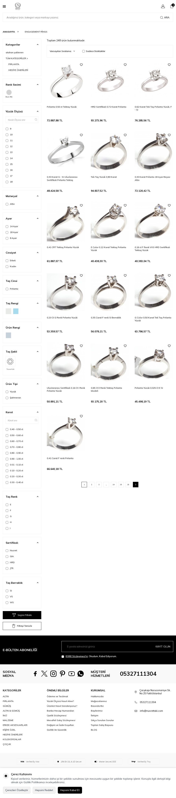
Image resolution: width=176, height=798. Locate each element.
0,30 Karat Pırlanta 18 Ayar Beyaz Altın (152, 178)
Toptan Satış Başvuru (102, 734)
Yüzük (11, 391)
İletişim (94, 725)
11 (9, 140)
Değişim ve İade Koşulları (60, 734)
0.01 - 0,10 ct (14, 464)
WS (10, 602)
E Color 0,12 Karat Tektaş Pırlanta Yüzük (108, 249)
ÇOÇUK (7, 753)
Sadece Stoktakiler (93, 51)
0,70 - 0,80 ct (14, 447)
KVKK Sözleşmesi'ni (77, 656)
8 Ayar (11, 238)
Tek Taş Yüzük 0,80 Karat (104, 177)
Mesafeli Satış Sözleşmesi (61, 729)
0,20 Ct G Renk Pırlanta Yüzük (62, 317)
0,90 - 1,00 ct (14, 458)
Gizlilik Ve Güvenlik (56, 739)
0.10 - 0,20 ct (14, 470)
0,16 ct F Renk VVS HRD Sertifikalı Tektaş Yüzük (152, 249)
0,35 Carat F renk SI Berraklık (106, 317)
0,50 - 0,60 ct (14, 435)
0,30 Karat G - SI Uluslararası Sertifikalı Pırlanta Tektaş (62, 178)
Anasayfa (9, 31)
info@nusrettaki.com (151, 720)
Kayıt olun (163, 646)
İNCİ (5, 725)
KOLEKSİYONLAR (12, 749)
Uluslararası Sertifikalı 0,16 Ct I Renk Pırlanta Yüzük (66, 389)
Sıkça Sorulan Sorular (102, 729)
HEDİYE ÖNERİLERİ (18, 70)
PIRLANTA (13, 64)
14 (9, 158)
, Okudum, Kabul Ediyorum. (89, 656)
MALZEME (8, 729)
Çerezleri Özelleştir (16, 790)
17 (9, 175)
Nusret (11, 550)
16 (9, 170)
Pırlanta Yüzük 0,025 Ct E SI (149, 388)
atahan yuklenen (14, 52)
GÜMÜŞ (7, 715)
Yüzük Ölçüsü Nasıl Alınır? (60, 710)
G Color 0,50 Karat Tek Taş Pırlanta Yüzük (153, 319)
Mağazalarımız (99, 710)
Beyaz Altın (9, 94)
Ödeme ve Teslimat (57, 705)
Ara (164, 17)
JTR (9, 568)
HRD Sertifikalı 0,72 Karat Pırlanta (108, 106)
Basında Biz (97, 715)
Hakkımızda (97, 705)
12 (9, 146)
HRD (10, 562)
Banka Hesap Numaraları (60, 720)
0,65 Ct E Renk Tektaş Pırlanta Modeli (106, 389)
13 (9, 152)
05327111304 (138, 678)
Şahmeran (13, 397)
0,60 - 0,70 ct (14, 441)
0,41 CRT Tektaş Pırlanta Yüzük (63, 247)
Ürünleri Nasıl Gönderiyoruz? (62, 715)
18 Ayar (12, 232)
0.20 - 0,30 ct (14, 476)
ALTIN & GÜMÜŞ (11, 720)
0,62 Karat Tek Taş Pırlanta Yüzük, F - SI (153, 108)
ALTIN (6, 705)
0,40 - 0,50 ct (14, 429)
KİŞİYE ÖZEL (9, 739)
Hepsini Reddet (44, 790)
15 (9, 164)
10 (9, 134)
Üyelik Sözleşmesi (56, 725)
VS (9, 596)
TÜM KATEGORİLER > (17, 58)
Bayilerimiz (97, 720)
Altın (10, 204)
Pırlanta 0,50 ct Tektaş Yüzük (62, 106)
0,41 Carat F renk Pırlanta (60, 458)
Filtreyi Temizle (22, 626)
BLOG (94, 739)
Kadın (11, 266)
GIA (10, 556)
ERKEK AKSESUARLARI (15, 734)
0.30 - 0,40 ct (14, 482)
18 (9, 181)
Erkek (11, 260)
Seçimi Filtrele (22, 615)
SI (9, 590)
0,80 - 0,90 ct (14, 453)
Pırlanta (12, 288)
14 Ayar (12, 226)
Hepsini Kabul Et (70, 790)
